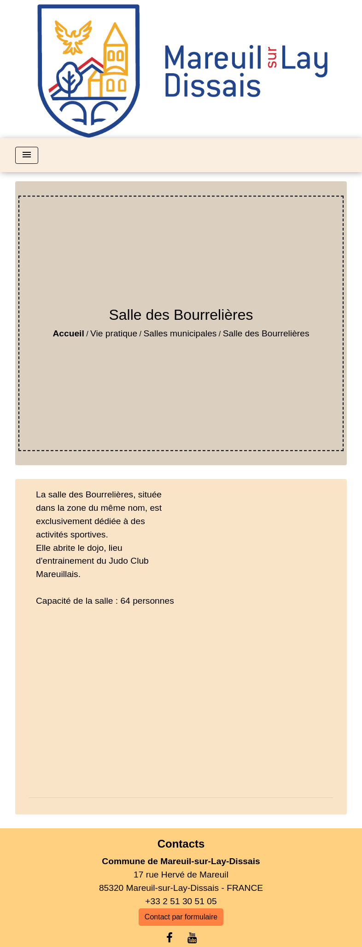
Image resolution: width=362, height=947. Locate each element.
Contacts (181, 843)
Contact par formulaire (181, 917)
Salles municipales (180, 333)
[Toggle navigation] (26, 155)
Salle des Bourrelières (266, 333)
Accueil (68, 333)
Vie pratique (113, 333)
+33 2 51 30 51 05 (180, 901)
